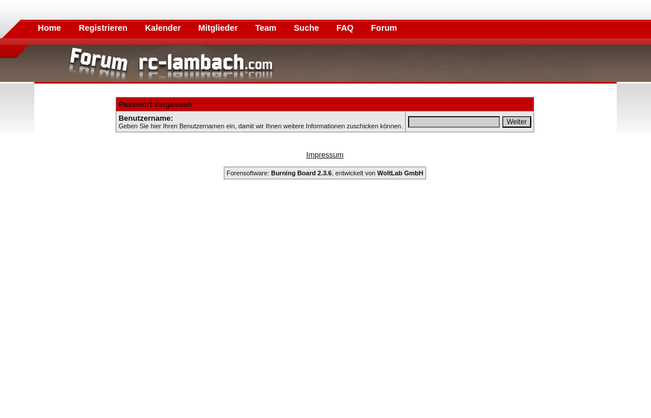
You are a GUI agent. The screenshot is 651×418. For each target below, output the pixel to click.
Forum (384, 28)
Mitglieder (219, 28)
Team (267, 28)
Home (49, 28)
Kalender (164, 28)
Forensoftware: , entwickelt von (325, 173)
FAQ (346, 28)
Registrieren (104, 28)
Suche (307, 28)
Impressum (325, 154)
